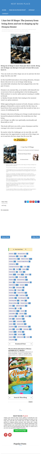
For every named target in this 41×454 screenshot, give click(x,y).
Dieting (24, 270)
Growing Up (21, 277)
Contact (5, 14)
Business (21, 257)
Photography (19, 288)
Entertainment (12, 272)
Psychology (11, 290)
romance (11, 332)
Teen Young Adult (12, 301)
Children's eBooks (24, 259)
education (21, 314)
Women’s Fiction (24, 304)
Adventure (11, 254)
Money (10, 288)
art (18, 309)
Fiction (18, 275)
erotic (19, 317)
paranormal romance (23, 327)
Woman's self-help (13, 304)
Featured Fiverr (17, 29)
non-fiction (11, 327)
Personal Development (18, 31)
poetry (17, 330)
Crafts (25, 267)
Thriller (22, 301)
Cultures (10, 270)
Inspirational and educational (23, 283)
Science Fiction (21, 293)
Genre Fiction (12, 277)
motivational (19, 322)
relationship (25, 330)
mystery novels (20, 324)
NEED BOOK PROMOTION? (17, 10)
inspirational (24, 29)
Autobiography (12, 257)
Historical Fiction (21, 280)
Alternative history (22, 254)
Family (20, 272)
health (10, 319)
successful (20, 335)
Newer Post (5, 237)
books (11, 29)
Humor (10, 283)
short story (11, 335)
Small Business (12, 296)
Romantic (11, 293)
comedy (22, 311)
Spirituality (11, 298)
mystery (11, 324)
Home (4, 10)
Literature (22, 285)
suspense (11, 337)
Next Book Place (19, 250)
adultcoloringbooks (20, 306)
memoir (11, 322)
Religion (19, 290)
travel (28, 337)
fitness (26, 317)
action (10, 306)
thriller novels (20, 337)
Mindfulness (10, 31)
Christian (11, 262)
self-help (26, 31)
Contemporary (12, 264)
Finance (27, 275)
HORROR (11, 280)
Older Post (35, 237)
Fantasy (10, 275)
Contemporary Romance (14, 267)
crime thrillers (12, 314)
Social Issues (22, 296)
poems (10, 330)
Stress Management (22, 298)
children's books (12, 311)
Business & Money (13, 259)
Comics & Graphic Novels (22, 262)
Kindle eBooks (12, 285)
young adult (11, 340)
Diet (17, 270)
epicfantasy (11, 317)
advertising (11, 309)
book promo (7, 29)
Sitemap (31, 10)
